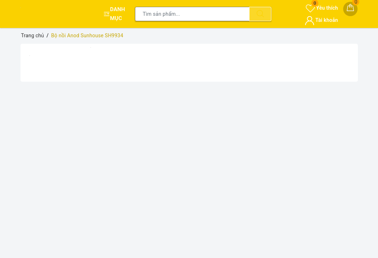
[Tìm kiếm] (260, 14)
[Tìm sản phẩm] (192, 14)
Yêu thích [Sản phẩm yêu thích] (322, 8)
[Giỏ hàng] (350, 9)
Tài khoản (321, 20)
